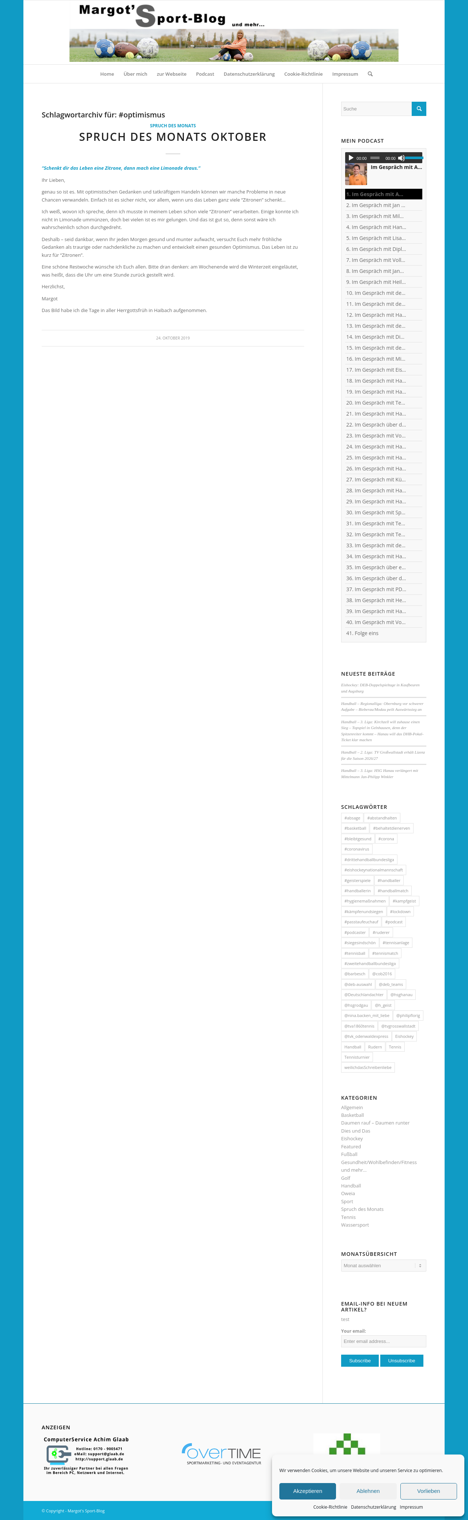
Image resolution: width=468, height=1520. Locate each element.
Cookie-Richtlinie (330, 1507)
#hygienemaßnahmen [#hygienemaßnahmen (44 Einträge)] (365, 901)
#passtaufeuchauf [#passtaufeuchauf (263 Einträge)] (361, 921)
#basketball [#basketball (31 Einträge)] (355, 828)
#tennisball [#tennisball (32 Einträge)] (354, 953)
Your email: (353, 1331)
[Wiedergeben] (351, 158)
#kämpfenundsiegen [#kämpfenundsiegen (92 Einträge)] (363, 911)
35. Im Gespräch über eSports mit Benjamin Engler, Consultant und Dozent (376, 567)
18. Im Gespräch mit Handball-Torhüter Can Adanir (376, 380)
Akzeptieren (307, 1491)
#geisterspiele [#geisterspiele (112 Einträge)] (357, 880)
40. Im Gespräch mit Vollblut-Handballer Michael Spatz (376, 622)
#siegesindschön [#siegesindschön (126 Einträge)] (360, 942)
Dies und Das (355, 1130)
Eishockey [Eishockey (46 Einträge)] (404, 1036)
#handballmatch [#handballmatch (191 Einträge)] (393, 890)
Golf (345, 1178)
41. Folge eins (362, 633)
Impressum (411, 1507)
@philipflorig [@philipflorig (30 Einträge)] (408, 1015)
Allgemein (352, 1107)
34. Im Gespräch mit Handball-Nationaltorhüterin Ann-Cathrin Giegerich (376, 556)
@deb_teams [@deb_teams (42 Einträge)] (391, 984)
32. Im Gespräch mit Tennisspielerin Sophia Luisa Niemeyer (376, 534)
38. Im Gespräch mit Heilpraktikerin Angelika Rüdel (376, 600)
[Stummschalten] (401, 158)
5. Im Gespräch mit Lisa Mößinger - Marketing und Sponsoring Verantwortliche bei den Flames (376, 237)
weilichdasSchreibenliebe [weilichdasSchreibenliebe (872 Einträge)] (368, 1067)
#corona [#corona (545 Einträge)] (386, 838)
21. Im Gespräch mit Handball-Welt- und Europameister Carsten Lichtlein (376, 413)
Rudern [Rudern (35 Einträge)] (375, 1047)
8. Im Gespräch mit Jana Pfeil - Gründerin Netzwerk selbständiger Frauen (376, 270)
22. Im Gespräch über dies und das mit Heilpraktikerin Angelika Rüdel (376, 424)
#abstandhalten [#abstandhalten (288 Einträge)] (382, 818)
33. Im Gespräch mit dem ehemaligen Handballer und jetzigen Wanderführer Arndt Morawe (376, 545)
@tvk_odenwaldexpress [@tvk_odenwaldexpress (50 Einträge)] (366, 1036)
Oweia (348, 1193)
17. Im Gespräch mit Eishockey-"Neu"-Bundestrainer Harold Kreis (376, 369)
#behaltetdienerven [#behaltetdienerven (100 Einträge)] (391, 828)
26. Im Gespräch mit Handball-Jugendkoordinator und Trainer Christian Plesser (376, 468)
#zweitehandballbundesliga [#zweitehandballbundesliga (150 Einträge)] (370, 963)
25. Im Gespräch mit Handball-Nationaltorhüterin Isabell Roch (376, 457)
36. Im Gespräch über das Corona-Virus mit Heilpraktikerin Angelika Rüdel (376, 578)
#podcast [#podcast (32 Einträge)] (394, 921)
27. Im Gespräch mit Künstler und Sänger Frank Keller (376, 479)
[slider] (375, 158)
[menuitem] (107, 74)
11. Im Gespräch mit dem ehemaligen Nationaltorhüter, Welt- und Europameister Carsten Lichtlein (376, 303)
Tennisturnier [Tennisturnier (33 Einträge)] (357, 1057)
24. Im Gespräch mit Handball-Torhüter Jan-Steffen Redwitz (376, 446)
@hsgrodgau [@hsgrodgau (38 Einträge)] (356, 1005)
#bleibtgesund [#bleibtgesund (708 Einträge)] (357, 838)
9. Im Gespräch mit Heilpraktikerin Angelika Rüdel (376, 281)
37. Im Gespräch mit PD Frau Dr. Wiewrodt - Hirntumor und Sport (376, 589)
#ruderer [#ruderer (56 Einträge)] (381, 932)
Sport (347, 1201)
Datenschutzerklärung (373, 1507)
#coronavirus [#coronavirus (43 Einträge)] (356, 849)
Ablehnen (368, 1491)
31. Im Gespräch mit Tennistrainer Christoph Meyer (376, 523)
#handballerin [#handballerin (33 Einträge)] (357, 890)
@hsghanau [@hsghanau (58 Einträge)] (401, 994)
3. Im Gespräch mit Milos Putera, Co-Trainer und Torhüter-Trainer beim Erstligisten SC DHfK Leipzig (376, 216)
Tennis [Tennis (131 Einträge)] (395, 1047)
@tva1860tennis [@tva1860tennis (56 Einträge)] (359, 1026)
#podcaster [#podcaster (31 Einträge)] (355, 932)
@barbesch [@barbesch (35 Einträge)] (354, 973)
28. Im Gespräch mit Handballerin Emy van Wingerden (376, 490)
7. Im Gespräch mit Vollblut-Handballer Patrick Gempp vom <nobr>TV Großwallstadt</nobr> (376, 259)
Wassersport (355, 1224)
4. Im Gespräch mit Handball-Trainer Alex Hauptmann (376, 227)
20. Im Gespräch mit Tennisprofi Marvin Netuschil (376, 402)
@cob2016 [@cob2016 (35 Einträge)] (382, 973)
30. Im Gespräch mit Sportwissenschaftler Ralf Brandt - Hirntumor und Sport (376, 512)
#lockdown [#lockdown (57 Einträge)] (400, 911)
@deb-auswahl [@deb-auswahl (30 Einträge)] (358, 984)
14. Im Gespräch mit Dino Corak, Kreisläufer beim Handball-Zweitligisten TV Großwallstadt (376, 336)
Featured (351, 1146)
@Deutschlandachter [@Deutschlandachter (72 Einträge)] (364, 994)
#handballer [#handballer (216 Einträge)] (389, 880)
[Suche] (368, 74)
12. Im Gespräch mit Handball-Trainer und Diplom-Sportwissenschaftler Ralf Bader (376, 314)
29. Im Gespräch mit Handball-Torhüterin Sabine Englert (376, 501)
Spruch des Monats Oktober (173, 136)
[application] (383, 157)
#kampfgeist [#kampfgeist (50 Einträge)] (404, 901)
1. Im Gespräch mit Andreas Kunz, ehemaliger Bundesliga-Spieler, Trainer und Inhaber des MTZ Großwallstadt (376, 194)
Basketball (352, 1115)
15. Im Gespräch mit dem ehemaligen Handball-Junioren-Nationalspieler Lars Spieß (376, 347)
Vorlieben (428, 1491)
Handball (351, 1185)
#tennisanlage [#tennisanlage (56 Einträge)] (396, 942)
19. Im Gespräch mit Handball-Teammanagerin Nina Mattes (376, 391)
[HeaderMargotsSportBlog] (234, 32)
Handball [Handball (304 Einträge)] (352, 1047)
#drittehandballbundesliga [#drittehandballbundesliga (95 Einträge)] (369, 859)
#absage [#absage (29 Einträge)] (352, 818)
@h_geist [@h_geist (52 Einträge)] (383, 1005)
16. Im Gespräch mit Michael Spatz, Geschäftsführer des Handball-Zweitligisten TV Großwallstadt (376, 358)
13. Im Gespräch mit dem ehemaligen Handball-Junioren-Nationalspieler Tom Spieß (376, 325)
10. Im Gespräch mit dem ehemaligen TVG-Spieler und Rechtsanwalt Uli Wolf (376, 292)
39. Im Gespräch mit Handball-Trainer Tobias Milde (376, 611)
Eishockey (352, 1138)
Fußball (349, 1154)
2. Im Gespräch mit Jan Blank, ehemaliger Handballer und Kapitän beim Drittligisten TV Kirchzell (376, 205)
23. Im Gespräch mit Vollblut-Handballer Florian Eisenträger (376, 435)
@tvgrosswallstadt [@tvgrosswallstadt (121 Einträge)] (398, 1026)
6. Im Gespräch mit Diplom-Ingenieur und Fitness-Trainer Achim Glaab (376, 248)
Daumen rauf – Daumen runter (375, 1122)
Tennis (348, 1217)
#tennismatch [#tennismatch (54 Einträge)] (385, 953)
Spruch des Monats (173, 125)
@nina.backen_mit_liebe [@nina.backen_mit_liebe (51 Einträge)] (366, 1015)
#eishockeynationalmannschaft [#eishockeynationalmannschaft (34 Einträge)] (373, 869)
